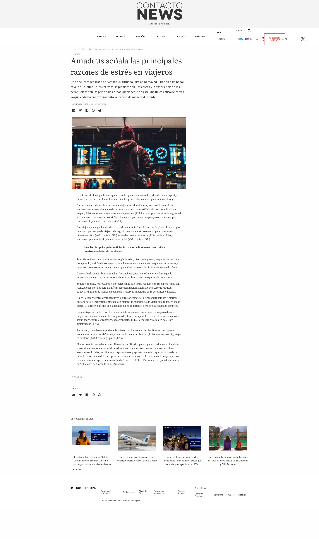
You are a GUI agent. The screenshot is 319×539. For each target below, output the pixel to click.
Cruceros (180, 36)
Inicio (74, 49)
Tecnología (86, 49)
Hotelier (242, 494)
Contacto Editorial (199, 494)
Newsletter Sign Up (274, 39)
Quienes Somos (181, 492)
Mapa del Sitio (143, 492)
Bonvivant (218, 494)
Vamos (231, 494)
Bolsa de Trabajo (303, 39)
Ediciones (200, 36)
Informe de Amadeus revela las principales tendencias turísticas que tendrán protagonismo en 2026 (182, 460)
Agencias (101, 36)
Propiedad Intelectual (106, 492)
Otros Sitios (200, 488)
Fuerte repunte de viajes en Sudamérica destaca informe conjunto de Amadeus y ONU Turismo (228, 460)
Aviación (140, 36)
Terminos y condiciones (159, 492)
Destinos (160, 36)
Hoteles (120, 36)
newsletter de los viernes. (108, 251)
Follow (238, 30)
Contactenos (128, 492)
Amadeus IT (78, 376)
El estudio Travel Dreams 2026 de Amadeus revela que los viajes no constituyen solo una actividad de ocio (91, 460)
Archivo (222, 39)
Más (219, 32)
